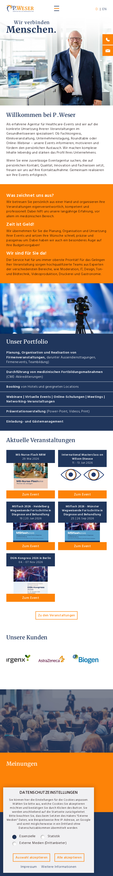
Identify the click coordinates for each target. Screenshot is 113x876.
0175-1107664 (107, 39)
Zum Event (30, 495)
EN (104, 9)
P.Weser (20, 8)
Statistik (54, 837)
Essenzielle (27, 837)
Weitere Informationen (58, 867)
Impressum (29, 867)
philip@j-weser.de (107, 50)
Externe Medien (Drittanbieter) (43, 843)
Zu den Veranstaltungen (56, 616)
